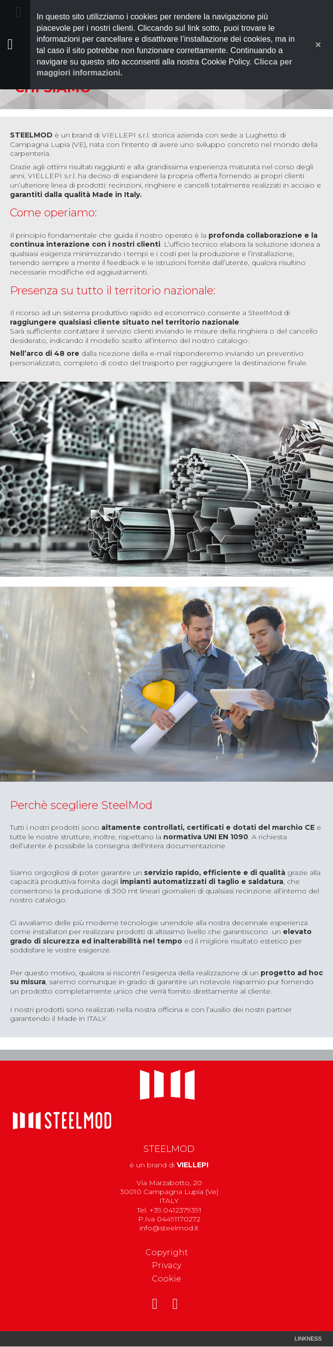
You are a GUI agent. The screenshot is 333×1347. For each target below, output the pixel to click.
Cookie (166, 1278)
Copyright (166, 1252)
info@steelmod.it (169, 1227)
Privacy (166, 1265)
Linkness (308, 1339)
